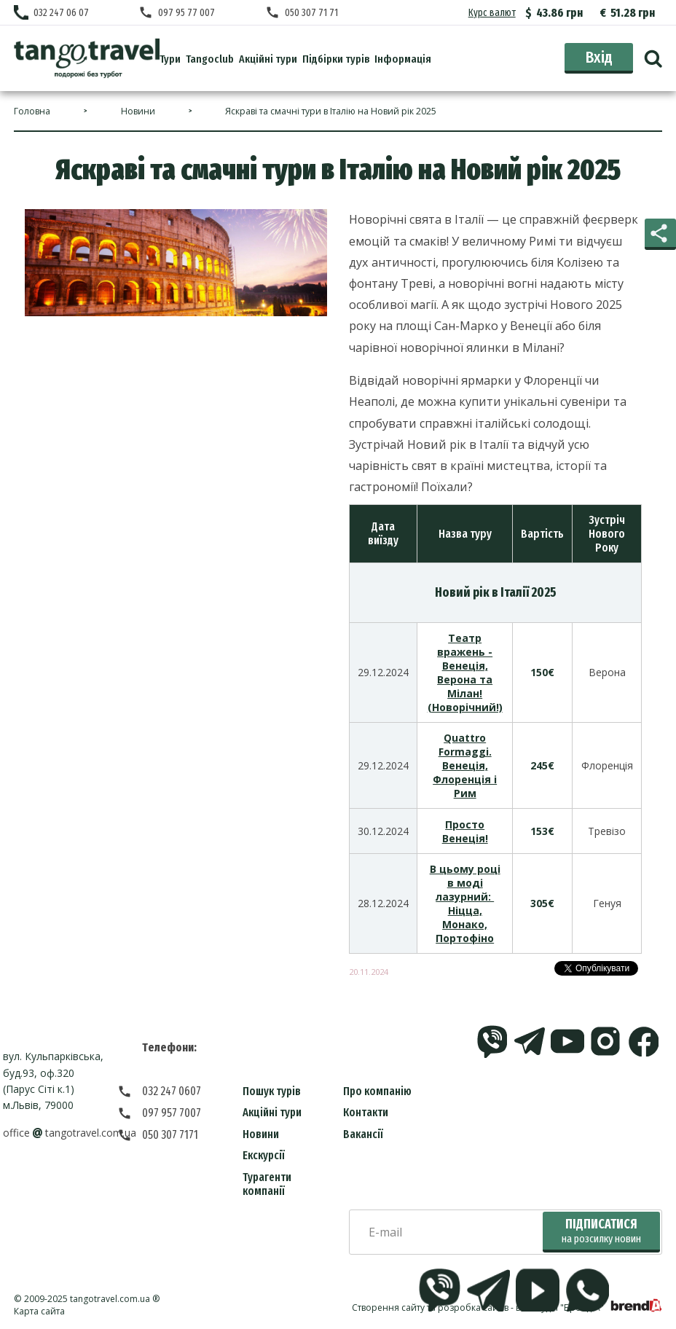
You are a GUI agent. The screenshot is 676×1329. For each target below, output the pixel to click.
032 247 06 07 (61, 13)
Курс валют (492, 13)
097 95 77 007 (186, 13)
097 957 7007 (171, 1113)
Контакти (365, 1112)
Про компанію (377, 1091)
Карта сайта (39, 1311)
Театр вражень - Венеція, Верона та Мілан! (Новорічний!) (465, 672)
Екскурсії (264, 1155)
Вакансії (363, 1134)
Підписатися (601, 1231)
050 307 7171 (170, 1135)
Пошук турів (272, 1091)
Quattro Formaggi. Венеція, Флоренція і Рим (465, 765)
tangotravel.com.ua (110, 1299)
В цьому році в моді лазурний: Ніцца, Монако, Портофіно (465, 903)
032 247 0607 (171, 1091)
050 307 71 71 (311, 13)
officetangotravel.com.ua (69, 1133)
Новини (261, 1134)
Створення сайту (388, 1307)
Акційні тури (272, 1112)
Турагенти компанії (267, 1184)
